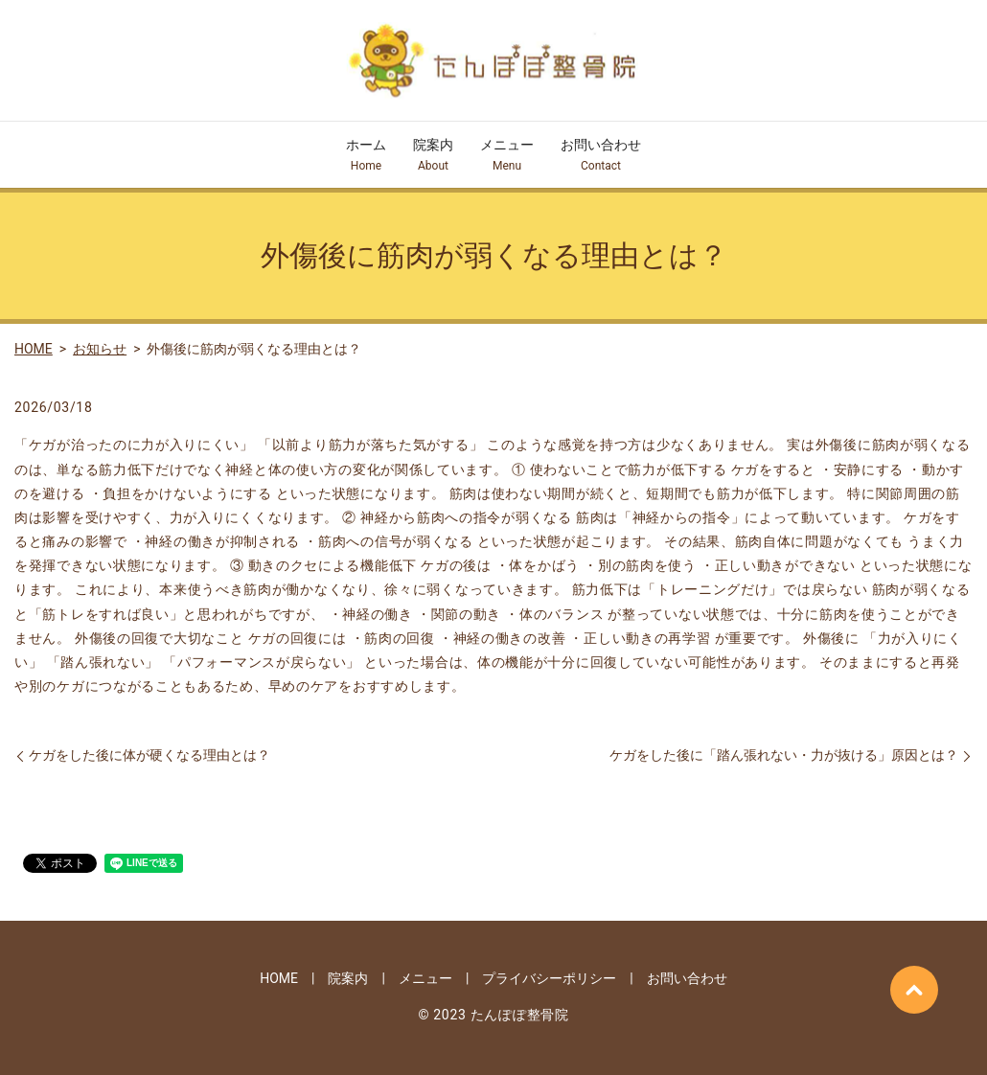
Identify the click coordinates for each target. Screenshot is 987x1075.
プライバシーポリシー (549, 978)
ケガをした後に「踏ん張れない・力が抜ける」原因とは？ (783, 755)
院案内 (433, 155)
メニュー (507, 155)
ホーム (366, 155)
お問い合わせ (601, 155)
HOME (33, 348)
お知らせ (99, 348)
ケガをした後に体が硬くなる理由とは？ (149, 755)
